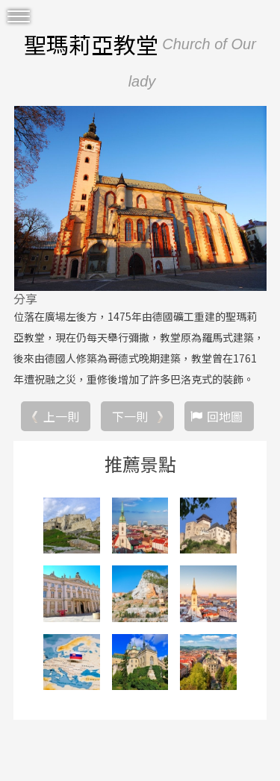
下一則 (130, 416)
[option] (140, 198)
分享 (25, 298)
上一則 (61, 416)
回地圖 (225, 416)
